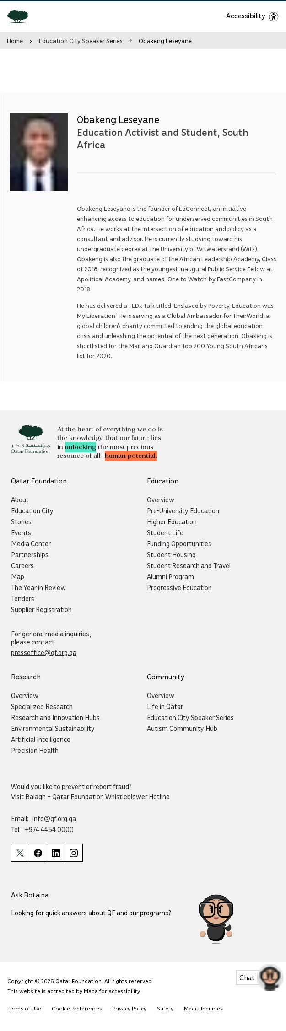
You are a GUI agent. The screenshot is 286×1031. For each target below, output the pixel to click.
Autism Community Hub (182, 728)
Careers (22, 565)
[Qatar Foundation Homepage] (21, 16)
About (20, 499)
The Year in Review (38, 587)
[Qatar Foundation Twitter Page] (20, 853)
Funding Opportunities (179, 543)
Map (17, 576)
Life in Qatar (165, 706)
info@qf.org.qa (54, 818)
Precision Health (35, 750)
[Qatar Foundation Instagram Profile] (74, 853)
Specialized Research (42, 706)
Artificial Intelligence (40, 739)
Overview (160, 499)
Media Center (31, 543)
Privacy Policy (129, 1008)
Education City (32, 510)
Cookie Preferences (77, 1008)
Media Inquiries (203, 1008)
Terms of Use (24, 1008)
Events (21, 532)
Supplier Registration (41, 609)
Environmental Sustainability (53, 728)
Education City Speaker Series (81, 40)
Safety (165, 1008)
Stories (21, 521)
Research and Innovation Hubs (55, 717)
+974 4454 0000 (49, 829)
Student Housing (171, 554)
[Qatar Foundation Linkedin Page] (56, 853)
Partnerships (30, 554)
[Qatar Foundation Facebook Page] (38, 853)
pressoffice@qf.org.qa (43, 652)
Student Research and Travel (189, 565)
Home (15, 40)
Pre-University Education (183, 510)
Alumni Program (170, 576)
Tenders (22, 598)
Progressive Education (179, 587)
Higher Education (172, 521)
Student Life (165, 532)
